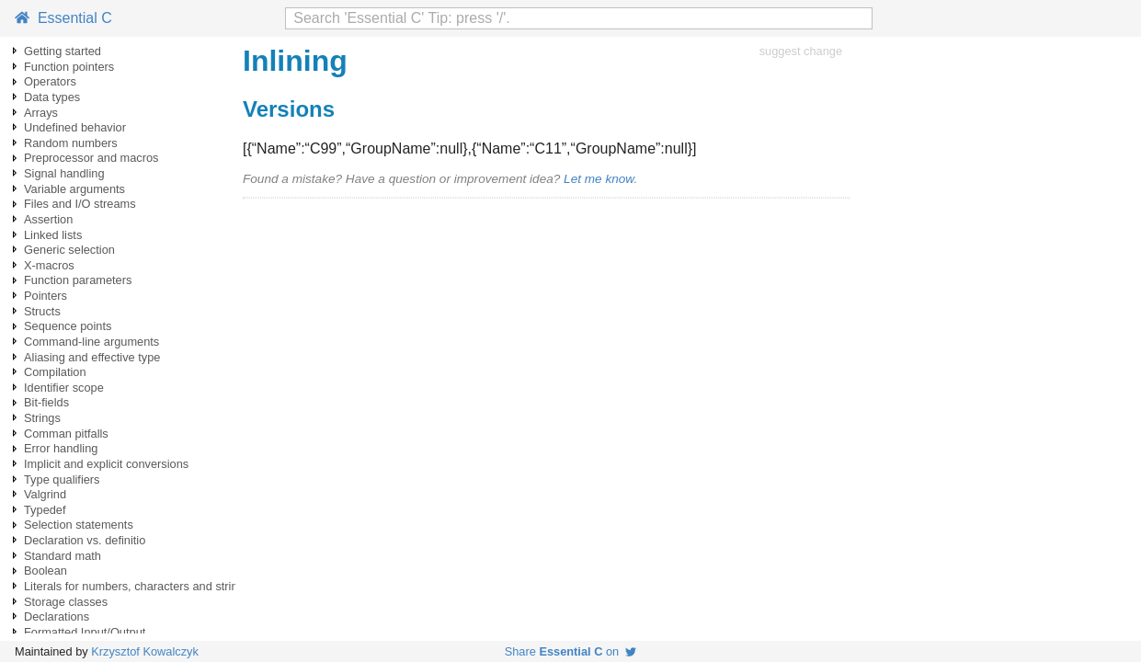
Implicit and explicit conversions (106, 464)
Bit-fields (46, 402)
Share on (571, 651)
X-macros (49, 265)
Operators (50, 81)
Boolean (45, 570)
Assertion (48, 219)
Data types (52, 97)
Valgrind (45, 494)
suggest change (800, 51)
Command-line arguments (91, 341)
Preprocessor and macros (91, 158)
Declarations (56, 616)
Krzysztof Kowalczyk (145, 651)
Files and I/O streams (80, 204)
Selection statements (78, 524)
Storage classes (66, 602)
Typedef (45, 510)
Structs (42, 311)
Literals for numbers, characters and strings (137, 586)
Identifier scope (64, 387)
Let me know (598, 179)
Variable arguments (74, 189)
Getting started (62, 51)
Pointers (45, 295)
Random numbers (71, 143)
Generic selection (69, 250)
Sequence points (67, 326)
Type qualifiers (62, 479)
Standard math (62, 556)
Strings (42, 418)
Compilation (55, 372)
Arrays (41, 113)
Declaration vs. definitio (84, 540)
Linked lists (53, 235)
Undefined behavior (75, 127)
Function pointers (69, 67)
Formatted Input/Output (84, 632)
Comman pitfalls (66, 433)
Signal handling (64, 173)
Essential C (63, 18)
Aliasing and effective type (92, 357)
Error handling (60, 448)
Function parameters (77, 280)
